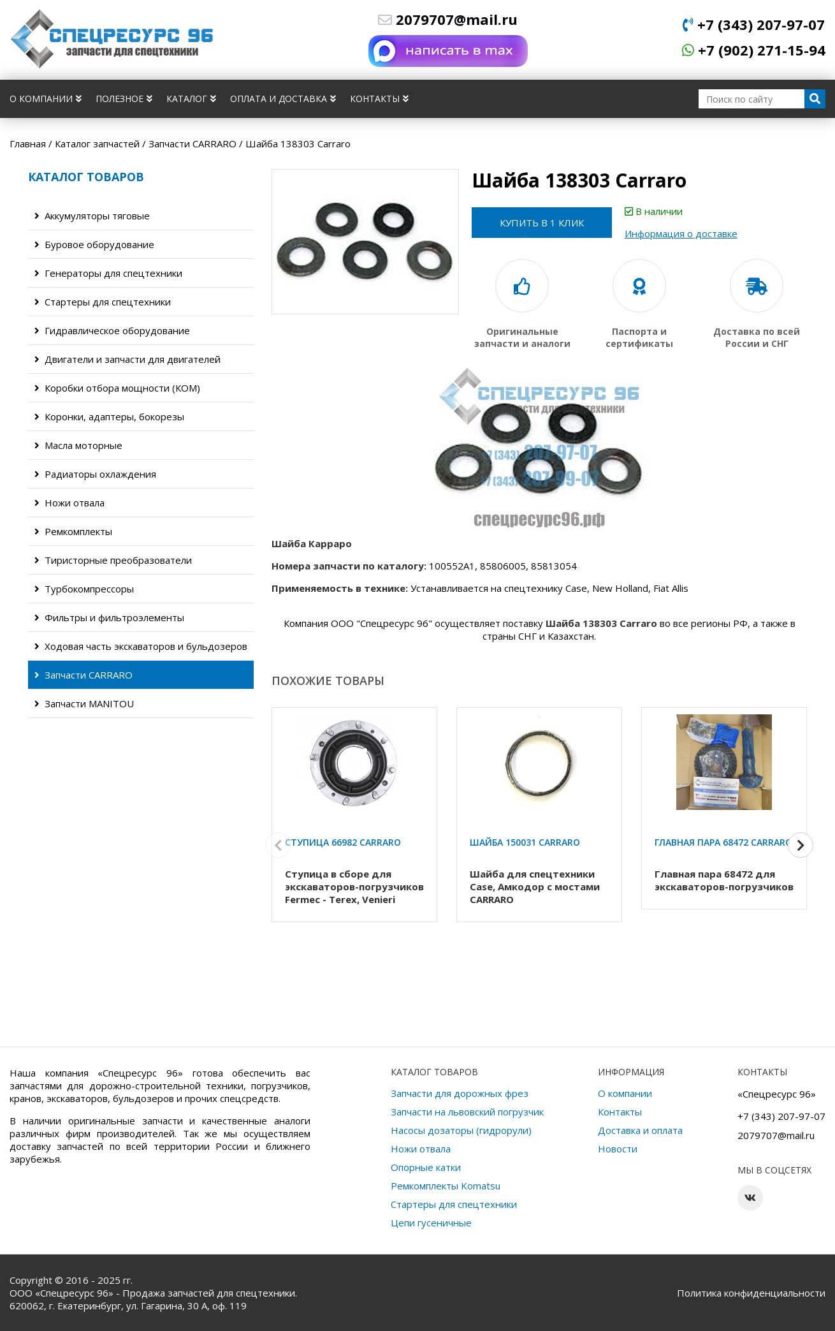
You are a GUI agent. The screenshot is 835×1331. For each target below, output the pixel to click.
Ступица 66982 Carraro (343, 842)
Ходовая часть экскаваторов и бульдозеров (140, 646)
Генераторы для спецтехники (108, 273)
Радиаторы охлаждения (95, 473)
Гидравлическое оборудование (112, 330)
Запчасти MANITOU (84, 703)
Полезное (124, 98)
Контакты (379, 98)
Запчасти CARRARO (83, 674)
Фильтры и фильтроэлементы (109, 617)
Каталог (191, 98)
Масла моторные (78, 445)
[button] (800, 845)
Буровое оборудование (94, 244)
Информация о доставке (681, 233)
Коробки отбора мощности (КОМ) (117, 387)
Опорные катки (426, 1167)
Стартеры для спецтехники (102, 301)
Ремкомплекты (73, 531)
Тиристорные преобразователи (113, 560)
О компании (46, 98)
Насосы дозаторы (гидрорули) (461, 1130)
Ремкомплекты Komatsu (445, 1185)
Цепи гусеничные (431, 1222)
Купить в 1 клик (542, 222)
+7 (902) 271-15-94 (753, 49)
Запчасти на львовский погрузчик (467, 1111)
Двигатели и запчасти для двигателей (127, 359)
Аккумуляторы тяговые (92, 215)
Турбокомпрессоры (84, 588)
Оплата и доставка (283, 98)
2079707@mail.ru (448, 19)
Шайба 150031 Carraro (525, 842)
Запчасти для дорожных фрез (459, 1093)
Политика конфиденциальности (751, 1292)
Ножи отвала (69, 502)
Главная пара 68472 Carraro (723, 842)
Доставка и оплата (640, 1130)
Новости (617, 1148)
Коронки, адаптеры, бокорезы (109, 416)
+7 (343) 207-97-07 (754, 24)
